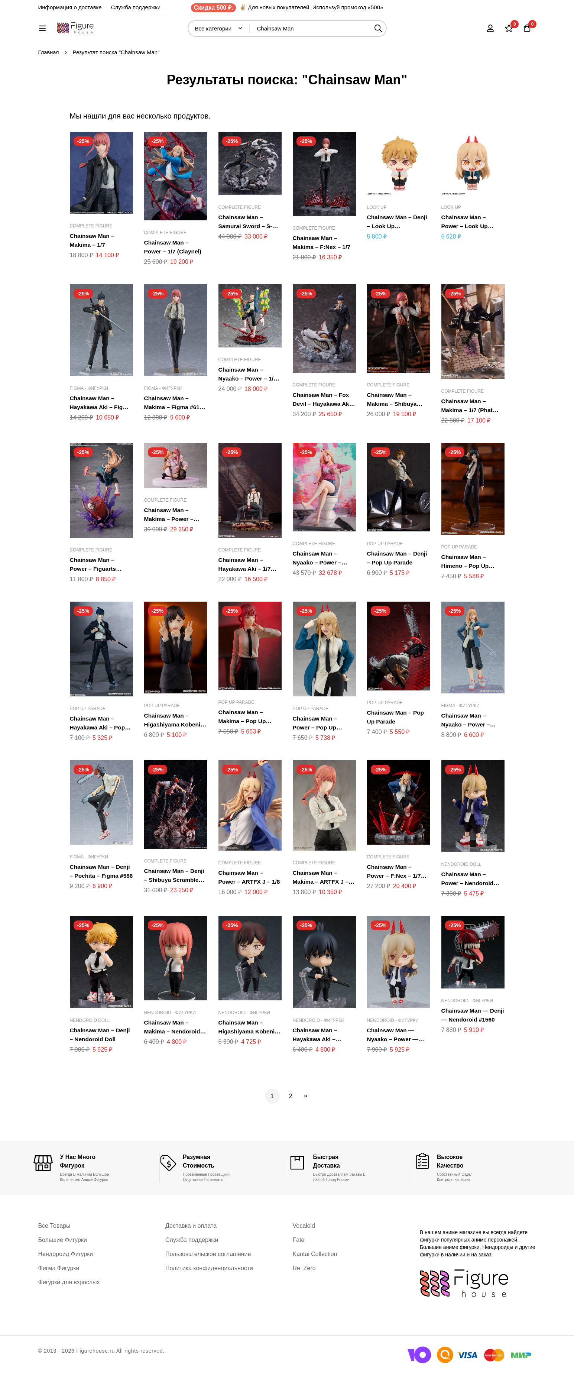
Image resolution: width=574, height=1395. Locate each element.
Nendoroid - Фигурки (170, 1037)
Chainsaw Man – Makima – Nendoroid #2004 (173, 1056)
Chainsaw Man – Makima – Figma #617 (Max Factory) (174, 432)
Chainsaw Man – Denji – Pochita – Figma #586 (101, 900)
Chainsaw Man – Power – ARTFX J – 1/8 (245, 906)
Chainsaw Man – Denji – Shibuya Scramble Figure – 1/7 (175, 904)
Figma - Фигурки (89, 412)
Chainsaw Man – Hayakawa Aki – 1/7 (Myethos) (245, 593)
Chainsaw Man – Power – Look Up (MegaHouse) (465, 251)
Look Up (377, 231)
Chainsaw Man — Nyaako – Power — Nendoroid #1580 (393, 1064)
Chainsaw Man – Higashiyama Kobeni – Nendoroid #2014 (247, 1056)
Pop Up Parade (385, 568)
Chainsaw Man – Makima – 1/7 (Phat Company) (467, 435)
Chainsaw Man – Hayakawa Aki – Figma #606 (93, 432)
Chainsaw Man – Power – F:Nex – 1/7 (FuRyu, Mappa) (395, 900)
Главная (48, 77)
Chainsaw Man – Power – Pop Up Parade (316, 752)
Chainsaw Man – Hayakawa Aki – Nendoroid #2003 (317, 1064)
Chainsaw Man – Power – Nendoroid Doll (468, 908)
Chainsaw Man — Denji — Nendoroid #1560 (468, 1044)
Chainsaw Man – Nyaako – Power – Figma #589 (466, 749)
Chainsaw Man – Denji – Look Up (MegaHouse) (398, 251)
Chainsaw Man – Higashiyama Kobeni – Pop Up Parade (173, 749)
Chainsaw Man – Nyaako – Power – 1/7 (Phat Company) (248, 403)
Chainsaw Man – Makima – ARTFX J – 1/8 (322, 906)
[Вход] (489, 32)
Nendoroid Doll (461, 888)
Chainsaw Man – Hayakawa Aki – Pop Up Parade (98, 752)
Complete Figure (91, 250)
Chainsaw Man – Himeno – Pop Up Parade (465, 590)
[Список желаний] (508, 32)
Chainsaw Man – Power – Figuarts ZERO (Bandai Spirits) (101, 593)
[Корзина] (526, 32)
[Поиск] (398, 32)
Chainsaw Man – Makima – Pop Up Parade (242, 746)
